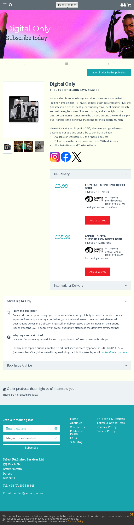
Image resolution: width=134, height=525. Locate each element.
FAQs (73, 438)
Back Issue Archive (19, 365)
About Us (76, 423)
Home (74, 419)
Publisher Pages (77, 432)
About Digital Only (19, 301)
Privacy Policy (107, 427)
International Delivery (68, 285)
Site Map (76, 442)
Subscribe (31, 447)
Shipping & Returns (111, 419)
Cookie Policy (106, 431)
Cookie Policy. (76, 521)
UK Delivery (62, 174)
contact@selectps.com (114, 352)
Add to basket (98, 220)
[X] (131, 514)
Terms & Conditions (111, 423)
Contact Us (77, 427)
